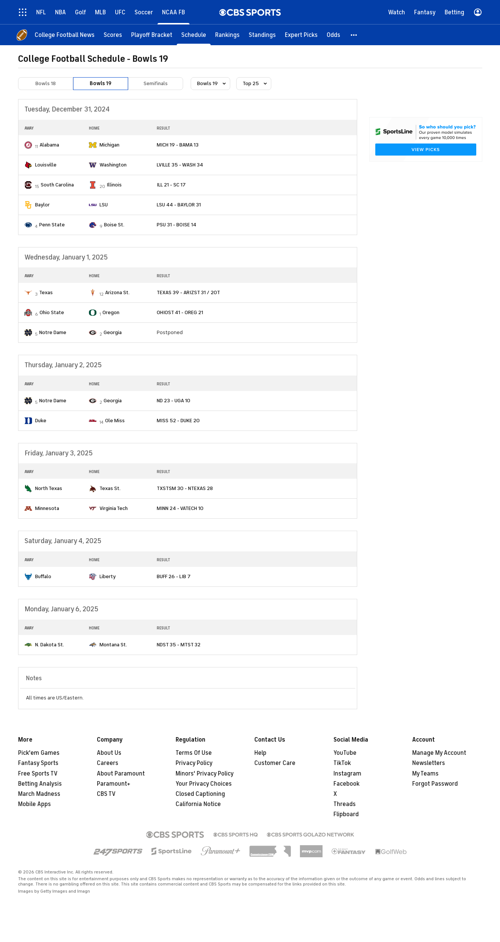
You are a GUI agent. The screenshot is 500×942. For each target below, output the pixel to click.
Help (260, 753)
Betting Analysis (40, 784)
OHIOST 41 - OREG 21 (180, 312)
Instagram (347, 773)
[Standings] (262, 34)
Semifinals (156, 83)
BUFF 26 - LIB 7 (174, 576)
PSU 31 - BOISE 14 (176, 224)
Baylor (42, 205)
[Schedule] (194, 34)
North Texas (48, 488)
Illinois (114, 185)
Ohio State (52, 312)
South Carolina (57, 185)
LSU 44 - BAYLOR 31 (179, 205)
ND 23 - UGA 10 (173, 400)
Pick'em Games (39, 753)
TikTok (342, 763)
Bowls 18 (45, 83)
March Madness (39, 794)
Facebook (346, 784)
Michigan (109, 145)
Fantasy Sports (38, 763)
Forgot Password (435, 784)
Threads (344, 804)
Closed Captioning (200, 794)
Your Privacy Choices (204, 784)
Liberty (107, 576)
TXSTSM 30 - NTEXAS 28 (185, 488)
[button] (354, 34)
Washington (113, 165)
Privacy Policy (194, 763)
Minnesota (47, 508)
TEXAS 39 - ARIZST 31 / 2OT (188, 292)
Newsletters (428, 763)
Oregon (110, 312)
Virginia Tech (113, 508)
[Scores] (113, 34)
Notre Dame (52, 332)
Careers (107, 763)
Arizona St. (117, 292)
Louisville (46, 165)
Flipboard (346, 814)
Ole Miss (115, 420)
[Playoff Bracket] (152, 34)
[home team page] (28, 145)
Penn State (52, 224)
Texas (46, 292)
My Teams (425, 773)
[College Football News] (64, 34)
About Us (109, 753)
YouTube (344, 753)
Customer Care (274, 763)
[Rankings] (227, 34)
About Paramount (121, 773)
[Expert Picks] (301, 34)
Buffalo (43, 576)
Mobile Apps (34, 804)
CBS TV (106, 794)
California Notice (198, 804)
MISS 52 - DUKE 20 (178, 420)
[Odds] (333, 34)
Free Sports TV (38, 773)
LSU (103, 205)
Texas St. (110, 488)
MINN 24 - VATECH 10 (180, 508)
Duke (40, 420)
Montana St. (113, 644)
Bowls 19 (101, 83)
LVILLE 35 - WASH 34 (180, 165)
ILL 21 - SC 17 (171, 185)
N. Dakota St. (49, 644)
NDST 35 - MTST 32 (178, 644)
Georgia (113, 332)
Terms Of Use (194, 753)
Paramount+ (113, 784)
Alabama (49, 145)
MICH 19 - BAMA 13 (178, 145)
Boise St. (114, 224)
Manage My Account (439, 753)
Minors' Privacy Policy (205, 773)
